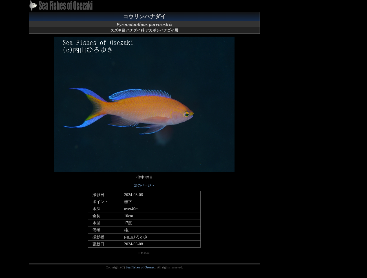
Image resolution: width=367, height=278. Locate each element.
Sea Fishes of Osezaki (141, 267)
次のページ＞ (144, 185)
